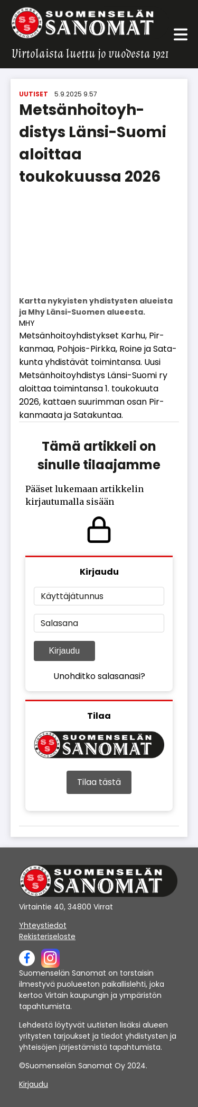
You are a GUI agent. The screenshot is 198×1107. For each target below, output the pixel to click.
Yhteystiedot (43, 925)
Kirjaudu (64, 650)
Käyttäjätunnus (72, 596)
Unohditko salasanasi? (99, 676)
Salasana (59, 623)
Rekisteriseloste (47, 936)
